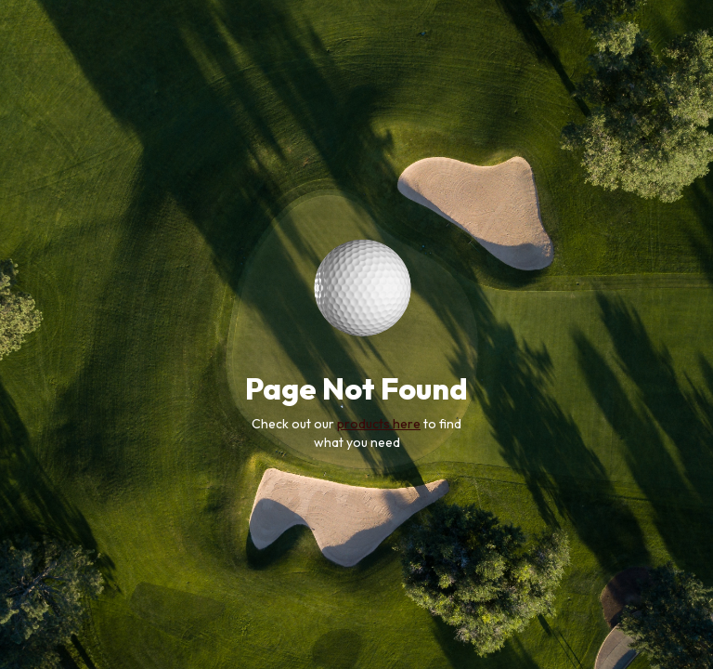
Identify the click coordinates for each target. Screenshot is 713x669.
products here (379, 423)
